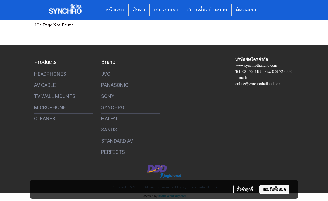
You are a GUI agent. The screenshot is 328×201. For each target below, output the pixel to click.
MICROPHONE (50, 107)
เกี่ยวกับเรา (166, 10)
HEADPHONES (50, 74)
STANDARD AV (117, 141)
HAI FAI (109, 118)
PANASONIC (115, 85)
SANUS (109, 130)
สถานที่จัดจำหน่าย (207, 10)
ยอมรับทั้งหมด (274, 189)
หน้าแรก (114, 10)
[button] (265, 10)
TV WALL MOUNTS (54, 96)
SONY (107, 96)
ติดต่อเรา (246, 10)
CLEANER (44, 118)
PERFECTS (113, 152)
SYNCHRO (112, 107)
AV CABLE (45, 85)
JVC (105, 74)
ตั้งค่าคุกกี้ (245, 189)
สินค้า (139, 10)
